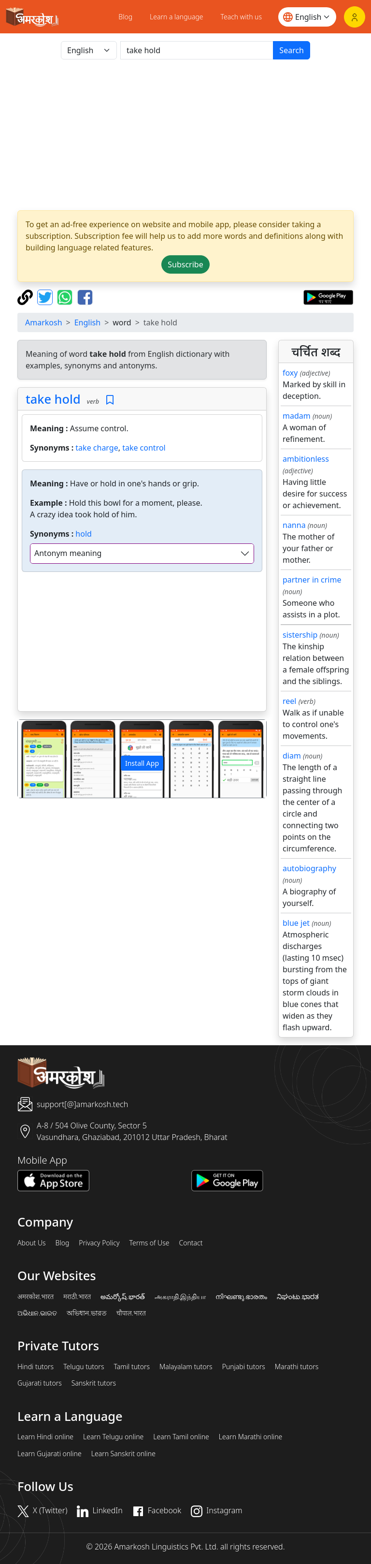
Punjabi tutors (243, 1367)
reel (289, 701)
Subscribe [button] (185, 264)
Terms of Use (149, 1243)
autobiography (309, 868)
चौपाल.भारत (131, 1313)
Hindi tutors (35, 1367)
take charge (96, 447)
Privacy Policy (99, 1243)
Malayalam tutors (186, 1367)
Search (291, 50)
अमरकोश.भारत (35, 1297)
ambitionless (306, 458)
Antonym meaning (67, 553)
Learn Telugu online (113, 1437)
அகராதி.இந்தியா (180, 1297)
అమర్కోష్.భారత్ (122, 1297)
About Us (31, 1243)
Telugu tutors (83, 1367)
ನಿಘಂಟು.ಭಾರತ (297, 1297)
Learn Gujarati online (49, 1454)
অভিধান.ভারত (86, 1313)
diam (292, 755)
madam (297, 415)
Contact (190, 1243)
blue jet (296, 923)
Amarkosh (43, 322)
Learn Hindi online (45, 1437)
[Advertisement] (185, 135)
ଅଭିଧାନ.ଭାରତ (37, 1313)
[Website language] (307, 17)
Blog (125, 16)
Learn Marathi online (251, 1437)
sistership (300, 634)
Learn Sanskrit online (123, 1454)
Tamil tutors (132, 1367)
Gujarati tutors (39, 1383)
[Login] (354, 17)
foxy (290, 372)
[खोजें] (196, 50)
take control (144, 447)
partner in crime (312, 579)
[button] (36, 759)
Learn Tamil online (181, 1437)
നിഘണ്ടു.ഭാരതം (241, 1297)
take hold (53, 399)
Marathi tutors (297, 1367)
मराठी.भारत (77, 1297)
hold (83, 533)
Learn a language (176, 16)
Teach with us (241, 16)
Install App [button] (142, 763)
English (87, 322)
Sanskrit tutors (93, 1383)
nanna (294, 525)
